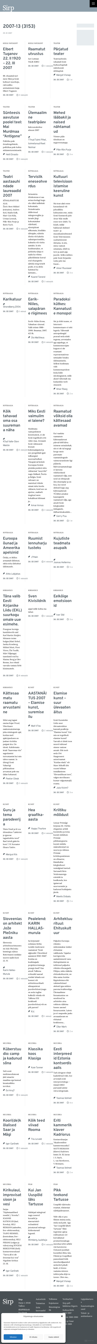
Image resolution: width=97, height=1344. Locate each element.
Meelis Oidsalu (63, 896)
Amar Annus (37, 505)
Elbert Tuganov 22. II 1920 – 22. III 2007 (12, 58)
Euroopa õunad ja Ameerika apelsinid (11, 545)
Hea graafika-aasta (36, 815)
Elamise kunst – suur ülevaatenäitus (61, 703)
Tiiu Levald (36, 1139)
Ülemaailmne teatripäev (37, 118)
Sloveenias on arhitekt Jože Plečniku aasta (12, 928)
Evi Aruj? (10, 1090)
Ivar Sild (60, 615)
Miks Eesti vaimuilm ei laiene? (36, 416)
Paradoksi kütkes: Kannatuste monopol (62, 306)
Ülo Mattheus (37, 337)
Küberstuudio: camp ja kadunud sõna (12, 1056)
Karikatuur (12, 299)
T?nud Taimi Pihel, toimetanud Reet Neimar (37, 143)
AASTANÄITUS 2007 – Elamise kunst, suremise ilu (37, 705)
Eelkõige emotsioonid (62, 601)
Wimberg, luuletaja (37, 1240)
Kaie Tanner (37, 1067)
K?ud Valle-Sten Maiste (11, 443)
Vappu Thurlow (38, 828)
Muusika (7, 1043)
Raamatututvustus (36, 51)
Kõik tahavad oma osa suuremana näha (11, 421)
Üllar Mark (61, 1026)
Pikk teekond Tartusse (60, 1195)
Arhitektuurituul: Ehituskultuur (62, 926)
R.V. (32, 1011)
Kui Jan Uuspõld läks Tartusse (35, 1197)
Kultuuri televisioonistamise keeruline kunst (62, 186)
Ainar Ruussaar (64, 268)
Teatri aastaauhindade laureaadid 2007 (12, 186)
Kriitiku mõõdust (60, 812)
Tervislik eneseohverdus (37, 182)
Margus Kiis (11, 854)
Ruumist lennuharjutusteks (37, 543)
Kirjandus (7, 590)
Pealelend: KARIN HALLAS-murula (37, 926)
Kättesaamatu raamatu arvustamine (11, 703)
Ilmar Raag (61, 389)
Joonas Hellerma (61, 562)
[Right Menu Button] (93, 4)
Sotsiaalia (33, 171)
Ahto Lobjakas (13, 574)
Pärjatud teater (60, 51)
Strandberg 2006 (12, 306)
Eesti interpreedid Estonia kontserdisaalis (62, 1058)
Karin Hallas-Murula (9, 972)
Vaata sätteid (53, 1337)
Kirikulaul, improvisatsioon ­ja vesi (12, 1197)
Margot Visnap (63, 75)
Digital (89, 1341)
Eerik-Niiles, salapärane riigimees (37, 306)
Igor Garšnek (12, 1143)
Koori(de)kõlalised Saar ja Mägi (12, 1127)
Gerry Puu (61, 516)
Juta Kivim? (62, 788)
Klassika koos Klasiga (35, 1054)
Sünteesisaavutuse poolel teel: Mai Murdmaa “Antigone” (12, 125)
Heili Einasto (12, 154)
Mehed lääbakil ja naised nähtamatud (62, 122)
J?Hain (34, 557)
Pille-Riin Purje (63, 149)
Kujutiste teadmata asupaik (61, 543)
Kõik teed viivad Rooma (36, 1125)
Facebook (22, 1312)
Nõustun (13, 1337)
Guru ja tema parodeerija (12, 817)
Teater (56, 43)
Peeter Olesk (12, 778)
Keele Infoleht (10, 43)
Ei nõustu (33, 1337)
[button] (62, 1316)
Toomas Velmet (64, 1098)
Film (30, 1184)
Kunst (31, 687)
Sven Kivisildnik (37, 598)
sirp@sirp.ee (24, 1309)
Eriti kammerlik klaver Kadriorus (62, 1127)
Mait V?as (36, 726)
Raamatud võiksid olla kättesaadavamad (62, 418)
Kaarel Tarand (38, 277)
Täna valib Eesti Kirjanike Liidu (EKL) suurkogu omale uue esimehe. (12, 610)
